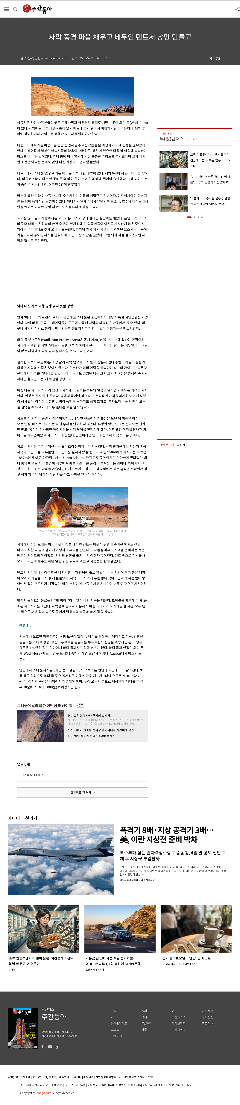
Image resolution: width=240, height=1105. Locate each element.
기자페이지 (179, 1030)
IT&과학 (146, 1023)
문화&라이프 (119, 1023)
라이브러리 (179, 1023)
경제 (144, 1011)
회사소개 (25, 1077)
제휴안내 (64, 1077)
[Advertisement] (73, 272)
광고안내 (207, 1023)
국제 (144, 1017)
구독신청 (207, 1017)
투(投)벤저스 (172, 139)
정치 (114, 1011)
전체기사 (116, 1036)
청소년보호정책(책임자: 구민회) (136, 1077)
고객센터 (76, 1077)
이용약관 (88, 1077)
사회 (114, 1017)
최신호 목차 (179, 1017)
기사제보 (207, 1011)
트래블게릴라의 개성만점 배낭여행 (44, 705)
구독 (80, 705)
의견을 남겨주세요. (33, 775)
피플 (144, 1030)
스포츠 (115, 1030)
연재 (174, 1011)
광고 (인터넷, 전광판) (44, 1077)
